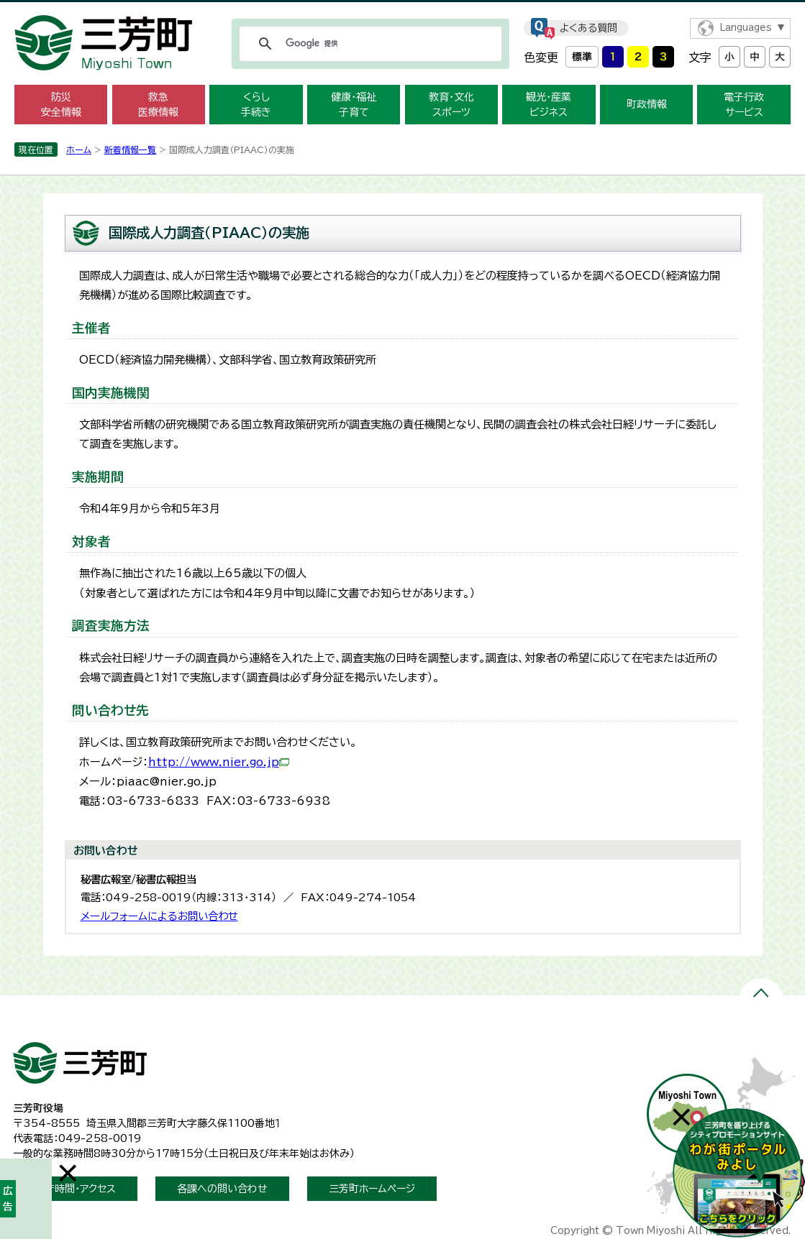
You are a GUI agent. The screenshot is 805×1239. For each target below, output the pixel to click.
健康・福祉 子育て (353, 104)
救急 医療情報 (158, 104)
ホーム (78, 149)
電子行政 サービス (744, 104)
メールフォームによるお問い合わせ (159, 916)
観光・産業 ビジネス (548, 104)
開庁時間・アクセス (75, 1189)
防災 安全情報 (61, 104)
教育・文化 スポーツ (451, 104)
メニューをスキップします (403, 9)
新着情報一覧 (130, 149)
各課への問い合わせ (222, 1189)
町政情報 (647, 104)
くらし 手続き (256, 104)
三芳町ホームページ (372, 1189)
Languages (745, 27)
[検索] (368, 43)
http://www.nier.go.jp (218, 762)
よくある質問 (588, 28)
